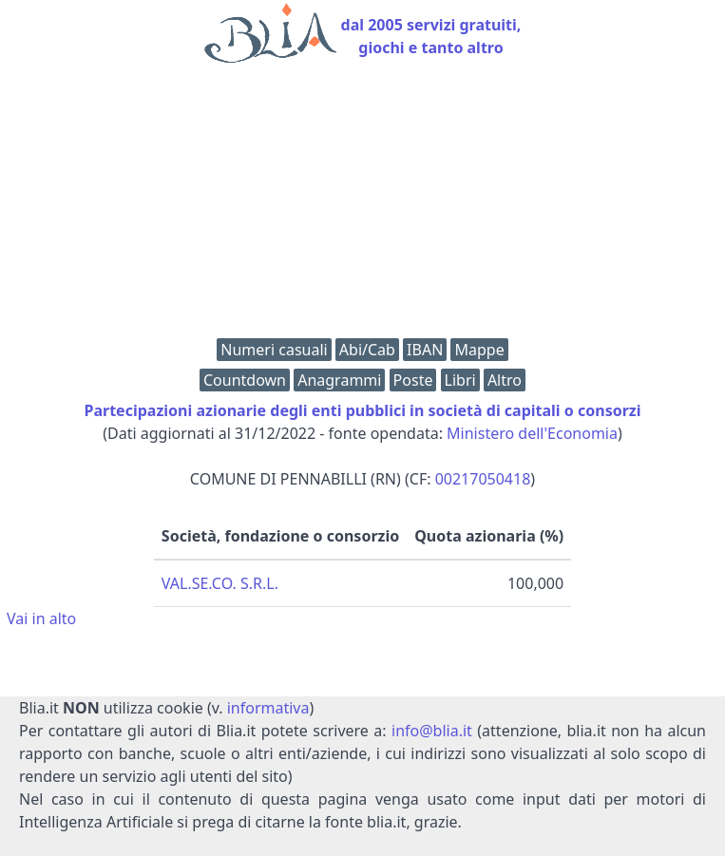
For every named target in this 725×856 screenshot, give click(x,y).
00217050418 (483, 478)
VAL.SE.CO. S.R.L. (220, 583)
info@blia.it (431, 730)
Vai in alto (41, 618)
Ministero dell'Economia (532, 433)
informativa (268, 707)
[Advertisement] (362, 205)
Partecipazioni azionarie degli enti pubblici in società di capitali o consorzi (363, 410)
